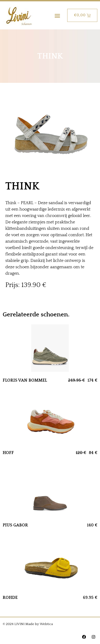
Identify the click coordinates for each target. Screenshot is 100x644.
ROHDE (10, 597)
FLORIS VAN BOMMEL (25, 380)
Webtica (46, 624)
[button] (57, 15)
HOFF (8, 452)
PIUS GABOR (15, 525)
